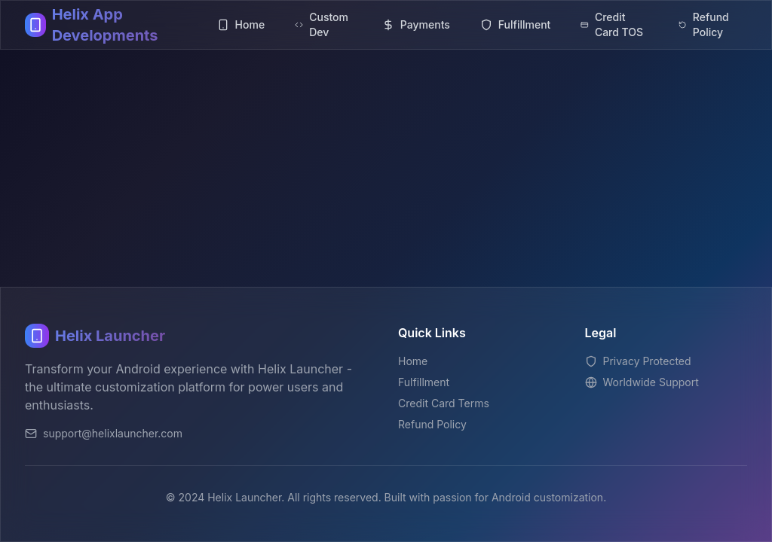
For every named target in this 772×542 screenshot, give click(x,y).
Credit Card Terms (443, 403)
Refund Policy (432, 424)
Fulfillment (423, 382)
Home (412, 361)
